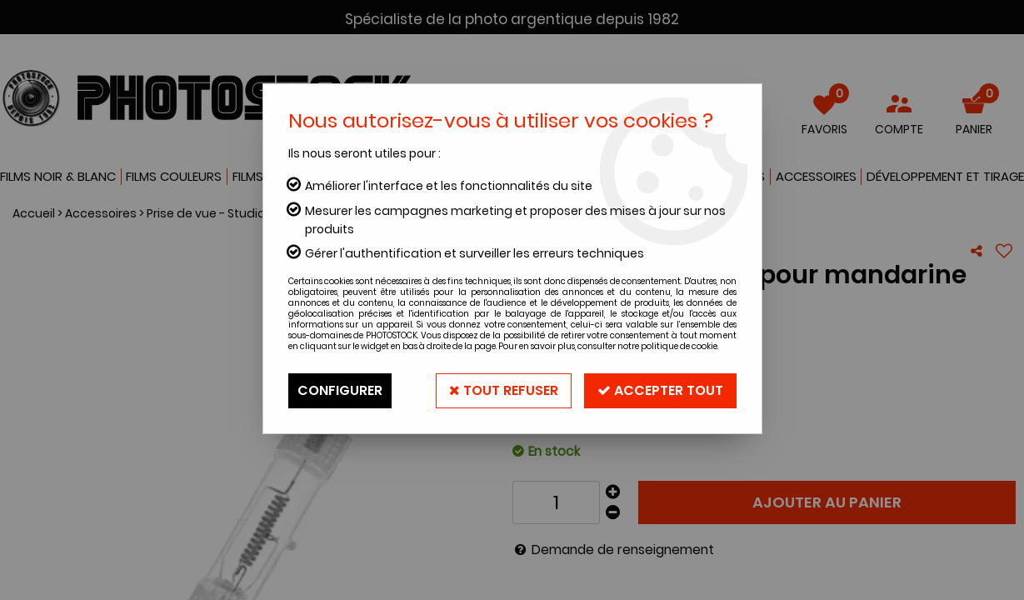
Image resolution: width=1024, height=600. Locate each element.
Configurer (339, 390)
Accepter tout (660, 390)
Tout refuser (503, 390)
